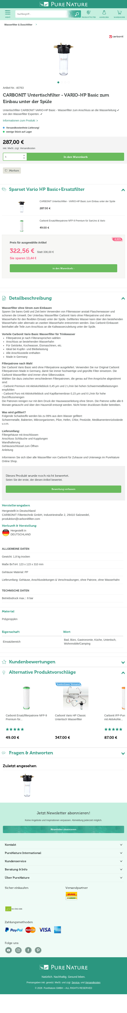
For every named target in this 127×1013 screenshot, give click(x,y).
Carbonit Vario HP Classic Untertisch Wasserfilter (70, 717)
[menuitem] (7, 14)
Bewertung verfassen (63, 489)
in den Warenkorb (63, 268)
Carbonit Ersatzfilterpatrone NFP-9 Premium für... (26, 717)
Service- (76, 982)
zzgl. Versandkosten (25, 148)
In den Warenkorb (76, 156)
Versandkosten (92, 982)
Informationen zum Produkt (20, 120)
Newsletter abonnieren (63, 829)
